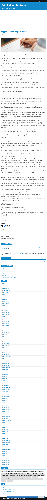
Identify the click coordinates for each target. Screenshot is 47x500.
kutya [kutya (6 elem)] (7, 475)
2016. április (6, 458)
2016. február (6, 462)
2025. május (5, 299)
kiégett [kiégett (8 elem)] (3, 475)
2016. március (6, 460)
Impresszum (24, 498)
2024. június (6, 308)
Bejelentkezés (6, 487)
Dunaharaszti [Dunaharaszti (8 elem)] (19, 471)
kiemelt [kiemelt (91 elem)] (36, 473)
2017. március (6, 433)
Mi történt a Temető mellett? (9, 277)
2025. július (5, 294)
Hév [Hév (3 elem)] (25, 473)
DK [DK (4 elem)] (15, 471)
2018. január (6, 411)
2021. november (6, 341)
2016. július (5, 451)
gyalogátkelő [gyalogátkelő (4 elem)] (10, 473)
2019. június (6, 376)
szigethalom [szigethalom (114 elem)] (34, 477)
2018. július (5, 398)
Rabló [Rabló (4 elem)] (16, 477)
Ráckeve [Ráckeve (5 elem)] (26, 477)
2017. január (5, 438)
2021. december (6, 339)
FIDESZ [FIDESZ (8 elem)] (36, 471)
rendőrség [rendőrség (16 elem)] (21, 477)
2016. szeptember (7, 447)
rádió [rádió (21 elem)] (30, 477)
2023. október (6, 319)
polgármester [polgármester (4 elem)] (11, 477)
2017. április (5, 431)
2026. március (6, 286)
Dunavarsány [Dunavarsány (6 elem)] (26, 471)
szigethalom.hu (21, 253)
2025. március (6, 303)
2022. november (6, 330)
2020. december (6, 350)
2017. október (6, 418)
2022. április (6, 336)
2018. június (6, 400)
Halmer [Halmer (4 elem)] (15, 473)
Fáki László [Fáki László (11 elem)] (41, 471)
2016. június (6, 453)
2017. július (5, 425)
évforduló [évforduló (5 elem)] (4, 480)
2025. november (6, 290)
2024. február (6, 312)
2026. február (6, 288)
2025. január (6, 305)
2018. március (6, 407)
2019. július (5, 374)
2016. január (6, 464)
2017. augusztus (6, 422)
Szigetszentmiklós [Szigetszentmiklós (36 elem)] (5, 479)
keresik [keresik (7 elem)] (32, 473)
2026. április (6, 283)
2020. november (6, 352)
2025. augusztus (6, 292)
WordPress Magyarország (8, 494)
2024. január (6, 314)
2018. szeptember (7, 394)
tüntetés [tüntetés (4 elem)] (23, 479)
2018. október (6, 392)
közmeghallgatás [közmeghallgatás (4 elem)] (12, 475)
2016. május (5, 455)
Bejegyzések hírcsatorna (8, 489)
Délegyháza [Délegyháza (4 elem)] (32, 471)
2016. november (6, 442)
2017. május (5, 429)
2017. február (6, 436)
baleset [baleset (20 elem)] (3, 471)
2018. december (6, 387)
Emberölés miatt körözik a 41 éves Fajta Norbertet (14, 271)
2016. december (6, 440)
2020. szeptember (7, 356)
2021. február (6, 347)
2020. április (6, 361)
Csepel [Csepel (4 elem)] (12, 471)
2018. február (6, 409)
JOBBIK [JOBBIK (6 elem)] (28, 473)
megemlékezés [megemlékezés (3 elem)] (29, 475)
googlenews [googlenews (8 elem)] (4, 473)
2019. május (5, 378)
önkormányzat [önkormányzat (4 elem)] (10, 480)
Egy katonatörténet (7, 273)
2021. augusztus (6, 343)
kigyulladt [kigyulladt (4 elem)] (41, 473)
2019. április (6, 381)
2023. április (6, 321)
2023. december (6, 316)
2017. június (5, 427)
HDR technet (16, 498)
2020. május (5, 358)
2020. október (6, 354)
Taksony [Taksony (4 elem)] (11, 479)
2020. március (6, 363)
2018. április (6, 405)
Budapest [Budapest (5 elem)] (8, 471)
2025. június (6, 297)
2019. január (6, 385)
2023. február (6, 325)
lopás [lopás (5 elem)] (18, 475)
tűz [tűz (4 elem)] (27, 479)
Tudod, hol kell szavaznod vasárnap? (11, 269)
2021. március (6, 345)
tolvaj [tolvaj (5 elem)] (16, 479)
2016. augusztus (6, 449)
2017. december (6, 414)
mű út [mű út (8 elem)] (38, 475)
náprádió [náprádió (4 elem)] (42, 475)
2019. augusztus (6, 372)
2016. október (6, 444)
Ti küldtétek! (17, 34)
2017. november (6, 416)
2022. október (6, 332)
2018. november (6, 389)
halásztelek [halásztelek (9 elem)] (20, 473)
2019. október (6, 369)
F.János (11, 34)
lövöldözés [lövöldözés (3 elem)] (23, 475)
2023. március (6, 323)
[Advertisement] (23, 19)
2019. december (6, 367)
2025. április (6, 301)
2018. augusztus (6, 396)
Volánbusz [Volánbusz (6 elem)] (37, 479)
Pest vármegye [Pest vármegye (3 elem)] (5, 477)
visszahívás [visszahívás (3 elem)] (31, 479)
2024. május (5, 310)
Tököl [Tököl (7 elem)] (19, 479)
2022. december (6, 328)
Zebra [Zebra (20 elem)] (41, 479)
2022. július (5, 334)
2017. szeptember (7, 420)
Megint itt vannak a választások (10, 275)
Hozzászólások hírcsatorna (8, 491)
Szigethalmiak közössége (14, 5)
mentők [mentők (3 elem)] (34, 475)
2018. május (5, 403)
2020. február (6, 365)
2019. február (6, 383)
